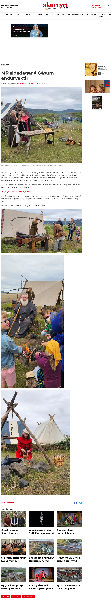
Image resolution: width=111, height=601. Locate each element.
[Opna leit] (108, 6)
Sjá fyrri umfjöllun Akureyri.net (16, 192)
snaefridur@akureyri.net (25, 84)
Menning (16, 596)
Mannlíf (5, 596)
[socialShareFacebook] (75, 503)
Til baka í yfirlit (8, 503)
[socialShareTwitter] (80, 503)
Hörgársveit (29, 596)
